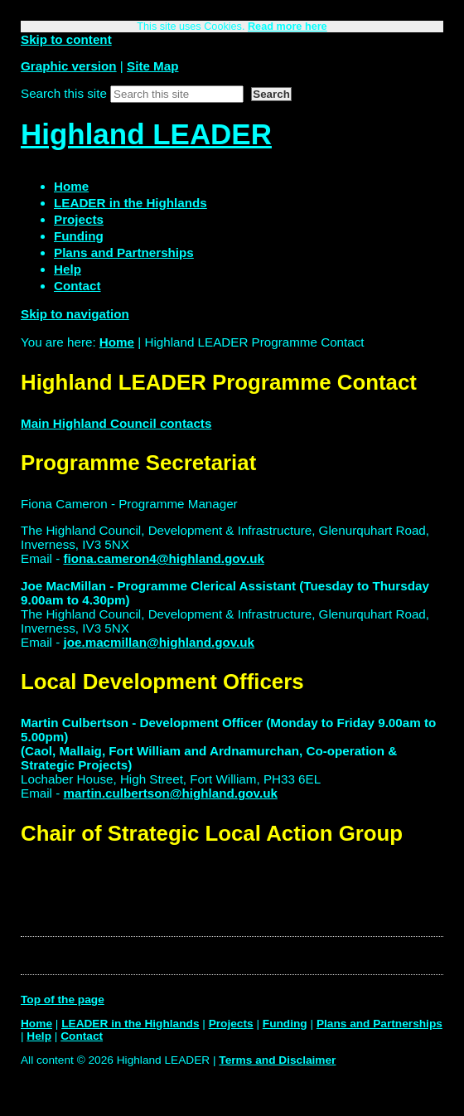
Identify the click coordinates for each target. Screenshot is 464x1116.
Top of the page (62, 999)
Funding (285, 1023)
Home (116, 342)
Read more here (287, 26)
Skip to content (66, 39)
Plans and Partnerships (379, 1023)
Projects (231, 1023)
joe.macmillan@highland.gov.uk (158, 642)
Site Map (152, 66)
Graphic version (69, 66)
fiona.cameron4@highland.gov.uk (163, 558)
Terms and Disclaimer (277, 1060)
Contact (81, 1036)
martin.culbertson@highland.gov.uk (170, 793)
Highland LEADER (146, 134)
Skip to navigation (75, 314)
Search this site (64, 93)
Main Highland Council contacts (116, 423)
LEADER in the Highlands (130, 1023)
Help (39, 1036)
